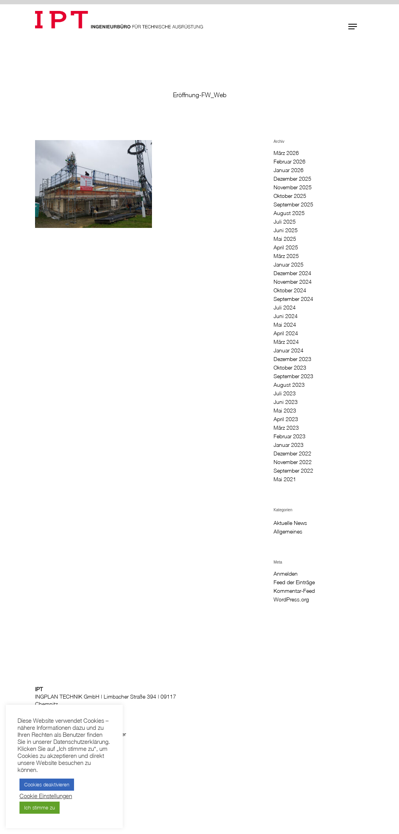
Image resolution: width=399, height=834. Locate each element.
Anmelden (286, 573)
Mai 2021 (285, 479)
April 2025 (286, 247)
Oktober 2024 (290, 290)
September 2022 (293, 470)
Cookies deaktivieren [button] (46, 784)
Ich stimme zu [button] (39, 807)
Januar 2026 (289, 170)
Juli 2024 (285, 307)
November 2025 (293, 187)
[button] (352, 26)
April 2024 (286, 333)
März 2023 (286, 427)
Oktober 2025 (290, 196)
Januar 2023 (289, 445)
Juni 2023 (286, 402)
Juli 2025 (285, 221)
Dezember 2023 (292, 359)
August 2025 (289, 213)
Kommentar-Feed (294, 591)
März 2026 (286, 153)
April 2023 (286, 419)
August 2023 (289, 385)
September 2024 (293, 299)
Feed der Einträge (294, 582)
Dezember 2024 (292, 273)
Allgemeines (288, 531)
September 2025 (293, 204)
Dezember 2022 (292, 453)
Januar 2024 (289, 350)
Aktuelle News (290, 523)
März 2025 (286, 256)
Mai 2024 (285, 324)
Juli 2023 (285, 393)
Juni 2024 (286, 316)
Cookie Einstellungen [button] (45, 796)
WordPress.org (291, 599)
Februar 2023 (289, 436)
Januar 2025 (289, 264)
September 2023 (293, 376)
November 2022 (293, 462)
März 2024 (286, 342)
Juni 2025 (286, 230)
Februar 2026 (289, 161)
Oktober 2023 (290, 367)
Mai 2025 (285, 239)
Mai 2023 (285, 410)
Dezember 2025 (292, 178)
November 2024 (293, 282)
